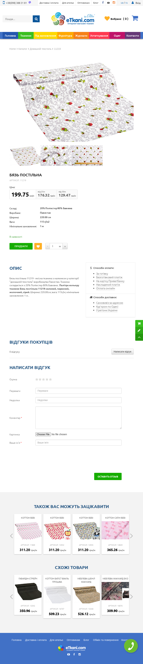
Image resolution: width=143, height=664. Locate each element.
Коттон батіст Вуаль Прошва (57, 580)
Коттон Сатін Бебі (115, 517)
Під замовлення (45, 35)
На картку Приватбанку (110, 281)
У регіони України (106, 310)
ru (126, 2)
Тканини (25, 35)
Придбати (21, 246)
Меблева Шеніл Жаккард (86, 580)
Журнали (81, 35)
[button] (138, 2)
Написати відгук (122, 351)
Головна (10, 35)
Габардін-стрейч (28, 578)
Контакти (132, 35)
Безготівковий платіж (109, 277)
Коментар (15, 417)
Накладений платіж (108, 284)
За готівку (102, 273)
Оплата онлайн (105, 288)
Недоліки (14, 400)
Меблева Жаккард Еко (115, 578)
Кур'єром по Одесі (107, 306)
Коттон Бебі (28, 517)
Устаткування (99, 35)
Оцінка (13, 379)
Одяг (117, 35)
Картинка (14, 434)
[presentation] (35, 459)
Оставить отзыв (108, 476)
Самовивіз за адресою (109, 302)
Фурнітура (65, 35)
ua (122, 2)
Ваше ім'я (15, 442)
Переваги (14, 391)
